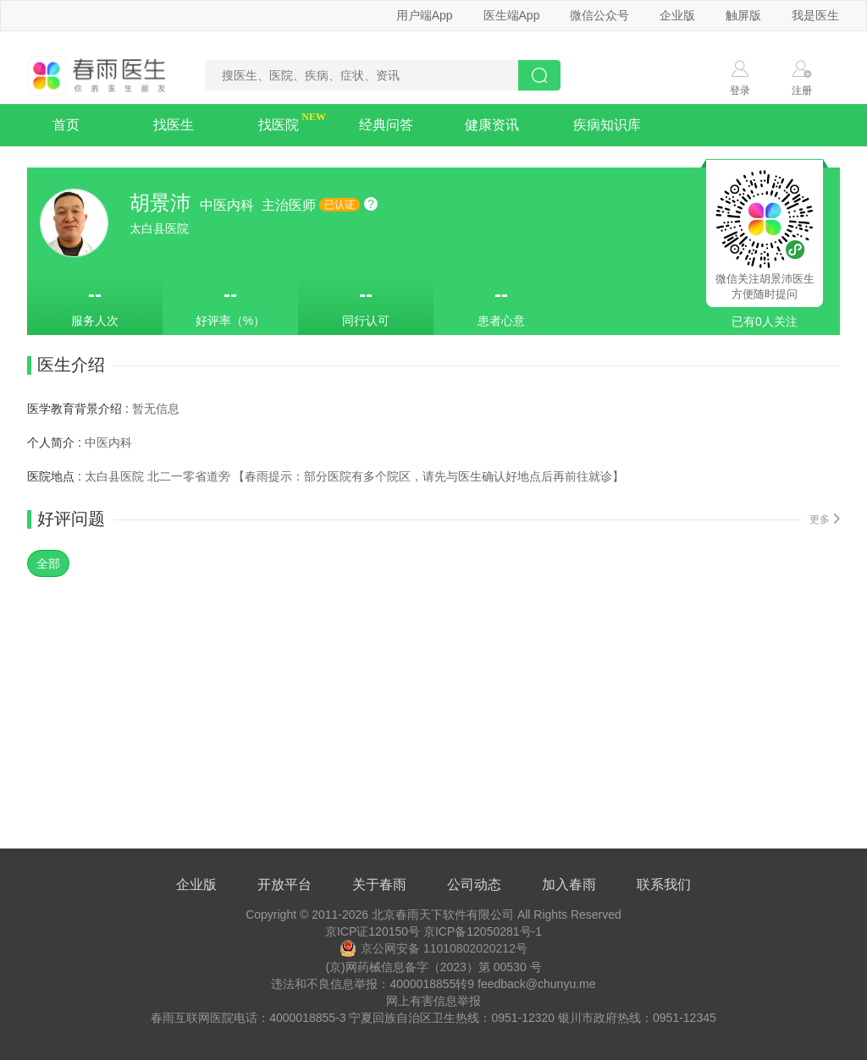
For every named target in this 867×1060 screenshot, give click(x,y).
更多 (824, 519)
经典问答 (386, 125)
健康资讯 (492, 125)
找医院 (278, 125)
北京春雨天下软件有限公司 (443, 914)
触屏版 (743, 15)
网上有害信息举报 (433, 1001)
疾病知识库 (607, 125)
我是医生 (815, 15)
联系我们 (664, 884)
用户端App (424, 15)
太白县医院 (159, 228)
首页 (66, 125)
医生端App (511, 15)
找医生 (173, 125)
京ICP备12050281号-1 (482, 931)
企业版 (677, 15)
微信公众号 (599, 15)
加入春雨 (569, 884)
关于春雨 (379, 884)
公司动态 (474, 884)
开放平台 (284, 884)
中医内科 (228, 205)
